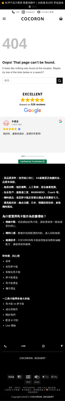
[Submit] (60, 81)
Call (15, 12)
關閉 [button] (34, 6)
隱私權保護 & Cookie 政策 (47, 390)
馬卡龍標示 (26, 390)
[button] (4, 18)
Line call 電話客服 (46, 388)
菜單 (11, 388)
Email (18, 388)
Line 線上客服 (45, 12)
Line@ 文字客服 (11, 390)
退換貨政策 (33, 392)
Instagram (28, 12)
